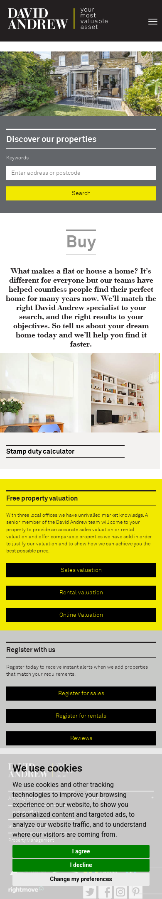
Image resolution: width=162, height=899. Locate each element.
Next (151, 451)
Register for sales (81, 693)
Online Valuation (81, 615)
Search (81, 193)
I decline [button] (81, 865)
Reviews (81, 738)
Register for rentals (81, 716)
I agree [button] (81, 851)
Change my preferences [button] (81, 879)
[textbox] (81, 173)
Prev (136, 451)
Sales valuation (81, 570)
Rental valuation (81, 593)
